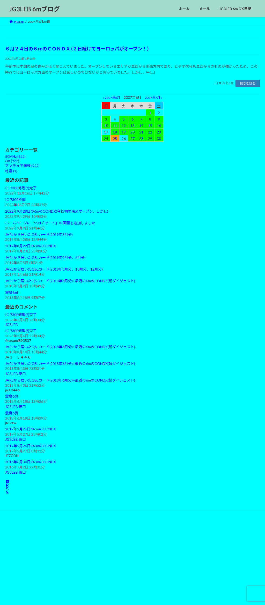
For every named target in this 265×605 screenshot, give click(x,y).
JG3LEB (11, 324)
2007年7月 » (153, 97)
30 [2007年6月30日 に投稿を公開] (159, 138)
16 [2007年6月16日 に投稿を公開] (159, 125)
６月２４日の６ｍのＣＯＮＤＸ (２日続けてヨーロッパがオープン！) (77, 48)
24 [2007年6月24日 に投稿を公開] (106, 138)
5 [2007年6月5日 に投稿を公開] (124, 119)
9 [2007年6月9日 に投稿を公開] (159, 119)
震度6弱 (11, 292)
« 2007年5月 (111, 97)
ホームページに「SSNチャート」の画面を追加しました (50, 223)
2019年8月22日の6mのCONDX (30, 246)
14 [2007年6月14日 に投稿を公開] (141, 125)
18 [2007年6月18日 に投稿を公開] (115, 132)
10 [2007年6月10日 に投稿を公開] (106, 125)
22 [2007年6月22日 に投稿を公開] (150, 132)
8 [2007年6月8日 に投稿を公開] (150, 119)
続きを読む (247, 83)
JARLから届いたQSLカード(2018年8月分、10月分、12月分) (54, 269)
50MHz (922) (15, 156)
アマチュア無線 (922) (22, 165)
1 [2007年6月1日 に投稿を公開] (150, 112)
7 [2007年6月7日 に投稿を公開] (141, 119)
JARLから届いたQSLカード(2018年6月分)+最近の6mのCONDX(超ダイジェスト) (70, 281)
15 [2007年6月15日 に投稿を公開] (150, 125)
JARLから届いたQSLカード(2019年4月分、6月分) (45, 257)
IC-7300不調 (15, 199)
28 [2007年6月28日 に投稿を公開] (141, 138)
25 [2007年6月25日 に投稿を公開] (115, 138)
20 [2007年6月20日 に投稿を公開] (132, 132)
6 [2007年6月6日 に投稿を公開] (132, 119)
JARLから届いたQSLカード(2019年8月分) (39, 234)
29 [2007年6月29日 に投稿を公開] (150, 138)
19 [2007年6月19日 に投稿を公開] (124, 132)
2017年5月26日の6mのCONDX (30, 429)
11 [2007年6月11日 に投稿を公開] (115, 125)
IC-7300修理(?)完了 (20, 188)
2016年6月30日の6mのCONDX (30, 462)
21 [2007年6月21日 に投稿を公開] (141, 132)
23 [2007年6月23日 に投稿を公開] (159, 132)
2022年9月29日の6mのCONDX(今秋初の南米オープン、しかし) (56, 211)
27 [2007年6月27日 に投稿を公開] (132, 138)
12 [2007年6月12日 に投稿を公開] (124, 125)
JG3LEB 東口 (15, 373)
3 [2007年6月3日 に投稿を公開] (106, 119)
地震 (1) (11, 171)
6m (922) (12, 161)
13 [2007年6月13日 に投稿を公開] (132, 125)
